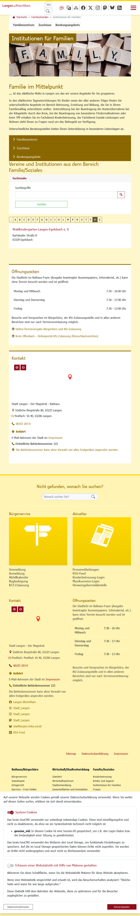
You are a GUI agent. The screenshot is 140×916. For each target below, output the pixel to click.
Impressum (55, 437)
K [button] (59, 219)
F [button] (37, 219)
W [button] (95, 219)
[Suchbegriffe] (66, 194)
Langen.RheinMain (24, 702)
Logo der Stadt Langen (20, 5)
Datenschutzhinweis (18, 906)
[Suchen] (41, 204)
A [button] (15, 219)
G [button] (42, 219)
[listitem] (70, 139)
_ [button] (11, 219)
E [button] (33, 219)
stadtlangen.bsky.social (27, 726)
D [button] (29, 219)
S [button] (82, 219)
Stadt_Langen (21, 708)
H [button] (46, 219)
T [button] (86, 219)
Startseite (21, 17)
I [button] (50, 219)
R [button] (77, 219)
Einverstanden (122, 906)
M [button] (68, 219)
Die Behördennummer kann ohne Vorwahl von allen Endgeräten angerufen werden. (67, 449)
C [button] (24, 219)
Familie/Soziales (39, 17)
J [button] (54, 219)
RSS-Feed (19, 732)
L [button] (63, 219)
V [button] (90, 219)
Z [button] (99, 219)
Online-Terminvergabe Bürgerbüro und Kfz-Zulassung (48, 329)
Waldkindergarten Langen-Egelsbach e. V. (41, 229)
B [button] (20, 219)
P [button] (73, 219)
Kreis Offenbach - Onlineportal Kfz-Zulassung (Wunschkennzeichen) (57, 336)
